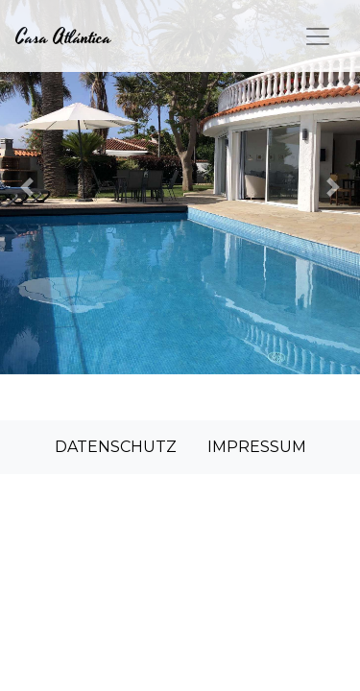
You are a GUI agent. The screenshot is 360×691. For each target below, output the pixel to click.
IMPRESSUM (256, 447)
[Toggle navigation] (318, 36)
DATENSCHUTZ (116, 447)
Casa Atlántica (63, 37)
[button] (27, 187)
